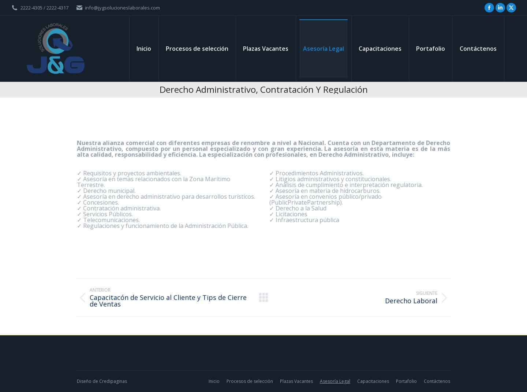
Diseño (84, 381)
